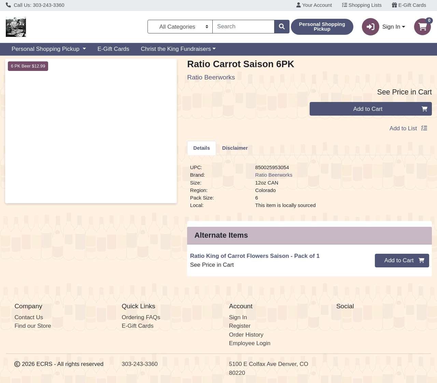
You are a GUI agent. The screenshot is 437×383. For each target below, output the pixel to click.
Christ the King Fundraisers (176, 49)
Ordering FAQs (141, 317)
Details (201, 148)
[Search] (243, 26)
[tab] (201, 147)
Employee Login (249, 343)
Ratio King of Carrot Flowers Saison (255, 256)
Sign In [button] (381, 26)
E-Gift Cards (409, 5)
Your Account (314, 5)
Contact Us (28, 317)
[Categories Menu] (180, 26)
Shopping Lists (362, 5)
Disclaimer (235, 148)
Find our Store (32, 326)
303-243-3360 (140, 364)
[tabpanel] (309, 189)
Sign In (238, 317)
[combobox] (243, 26)
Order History (246, 335)
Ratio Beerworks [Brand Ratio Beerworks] (274, 175)
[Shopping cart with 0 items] (422, 26)
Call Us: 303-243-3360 (35, 5)
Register (240, 326)
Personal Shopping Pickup (46, 49)
